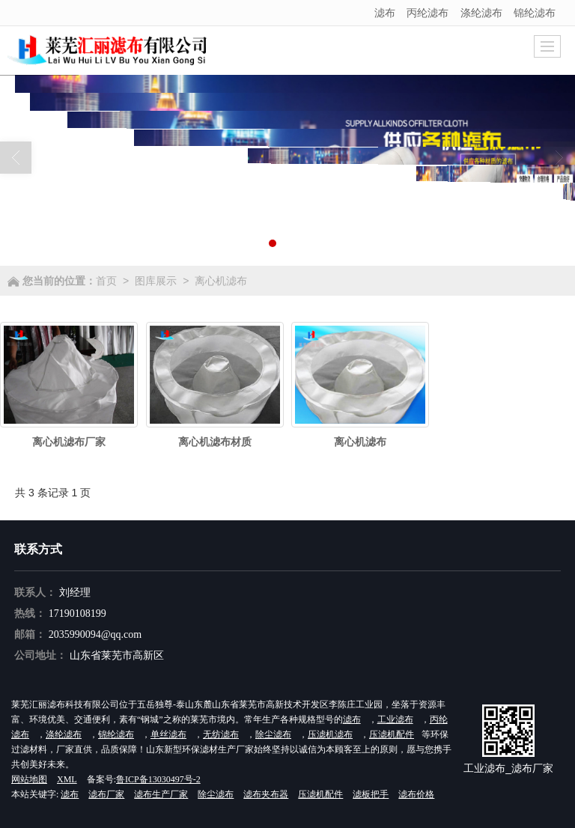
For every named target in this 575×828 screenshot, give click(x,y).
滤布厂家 (106, 794)
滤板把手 (371, 794)
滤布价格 (416, 794)
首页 (106, 281)
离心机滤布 (221, 281)
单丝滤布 (168, 734)
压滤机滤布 (330, 734)
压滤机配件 (391, 734)
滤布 (384, 13)
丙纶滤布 (427, 13)
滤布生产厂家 (161, 794)
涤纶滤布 (481, 13)
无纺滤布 (221, 734)
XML (67, 779)
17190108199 (77, 613)
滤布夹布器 (265, 794)
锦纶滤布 (535, 13)
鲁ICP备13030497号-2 (158, 779)
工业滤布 (395, 719)
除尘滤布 (273, 734)
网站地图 (29, 779)
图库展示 (156, 281)
